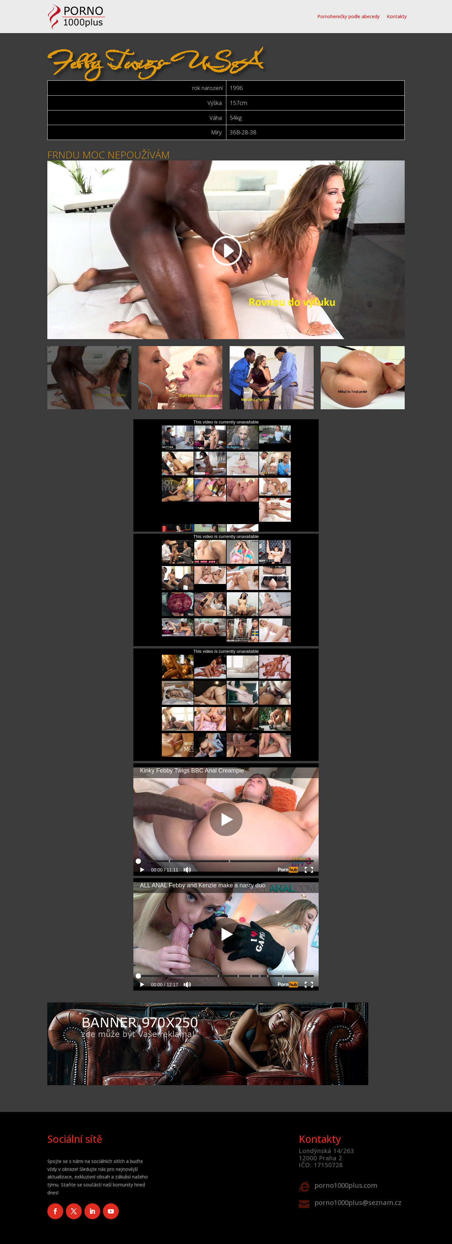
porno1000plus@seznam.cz (357, 1202)
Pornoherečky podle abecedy (348, 16)
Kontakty (397, 16)
